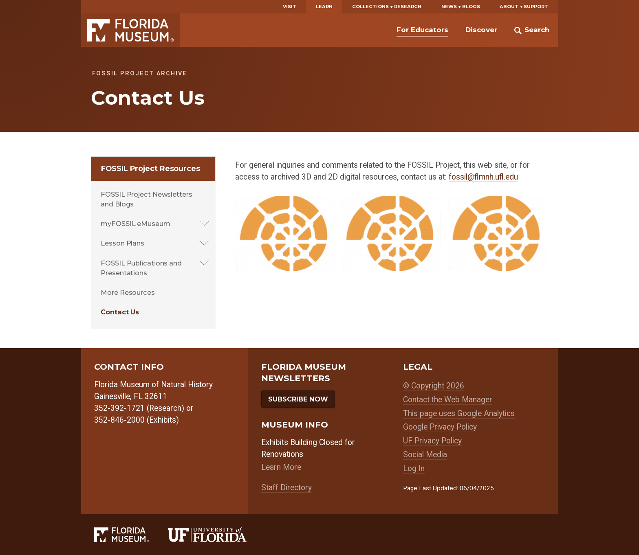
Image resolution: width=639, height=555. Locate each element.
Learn (324, 6)
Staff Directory (286, 487)
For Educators (422, 30)
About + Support (524, 6)
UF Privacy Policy (432, 440)
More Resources (128, 292)
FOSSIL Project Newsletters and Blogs (146, 199)
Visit (289, 6)
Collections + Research (386, 6)
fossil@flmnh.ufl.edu (483, 177)
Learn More (281, 467)
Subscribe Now (298, 399)
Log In (414, 468)
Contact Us (120, 312)
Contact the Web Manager (447, 399)
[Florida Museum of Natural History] (131, 534)
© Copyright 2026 (433, 385)
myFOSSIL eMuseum (135, 223)
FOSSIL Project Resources (150, 168)
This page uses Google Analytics (459, 413)
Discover (481, 30)
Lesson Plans (122, 243)
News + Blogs (460, 6)
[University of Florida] (217, 534)
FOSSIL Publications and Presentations (141, 268)
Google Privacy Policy (440, 427)
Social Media (425, 454)
